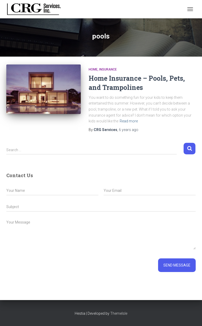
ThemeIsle (118, 313)
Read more (129, 121)
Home (93, 69)
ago (128, 130)
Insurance (108, 69)
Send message (176, 265)
